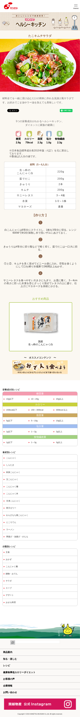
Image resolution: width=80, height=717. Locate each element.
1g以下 (9, 431)
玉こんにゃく (12, 479)
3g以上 (59, 442)
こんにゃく (11, 458)
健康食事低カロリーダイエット (19, 672)
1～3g (33, 442)
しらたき (10, 465)
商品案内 (7, 652)
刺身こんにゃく (13, 472)
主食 (8, 552)
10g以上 (59, 420)
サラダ (9, 581)
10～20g (35, 399)
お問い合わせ (10, 692)
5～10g (34, 420)
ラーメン (10, 529)
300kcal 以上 (62, 410)
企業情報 (7, 685)
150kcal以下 (11, 410)
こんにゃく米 (12, 493)
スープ (9, 588)
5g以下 (9, 420)
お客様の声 (9, 679)
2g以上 (59, 431)
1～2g (33, 431)
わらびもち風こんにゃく (17, 515)
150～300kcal (37, 410)
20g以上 (59, 399)
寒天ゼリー (11, 508)
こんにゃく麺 (12, 486)
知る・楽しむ (10, 659)
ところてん (11, 522)
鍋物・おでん (12, 574)
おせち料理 (11, 602)
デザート (10, 595)
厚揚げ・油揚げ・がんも (17, 536)
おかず (9, 559)
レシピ (6, 665)
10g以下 (10, 399)
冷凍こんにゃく (13, 501)
